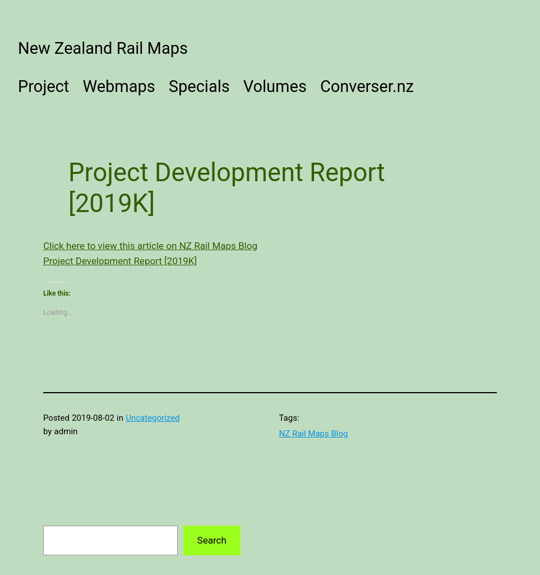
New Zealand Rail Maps (103, 48)
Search (212, 540)
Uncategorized (152, 418)
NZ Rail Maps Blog (313, 434)
